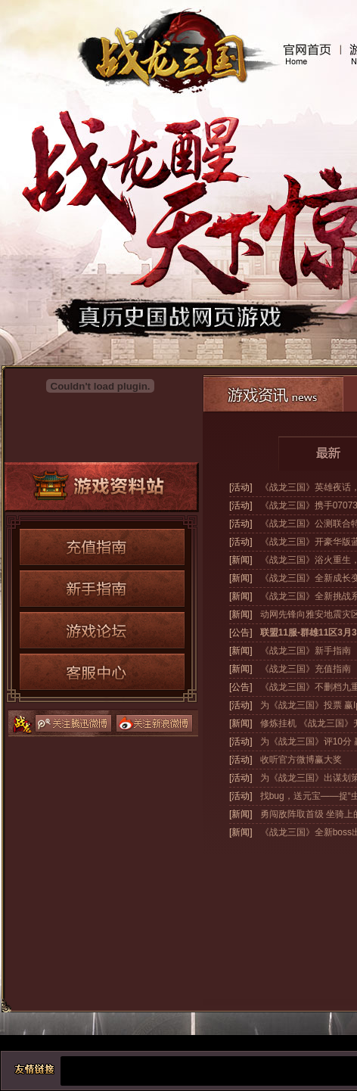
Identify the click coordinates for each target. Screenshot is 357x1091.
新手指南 (102, 589)
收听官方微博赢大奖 (301, 759)
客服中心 (102, 672)
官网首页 (306, 54)
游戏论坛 (102, 630)
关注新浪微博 (154, 723)
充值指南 (102, 547)
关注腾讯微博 (73, 723)
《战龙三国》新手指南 (305, 650)
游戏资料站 (102, 487)
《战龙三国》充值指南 (305, 669)
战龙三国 (166, 55)
